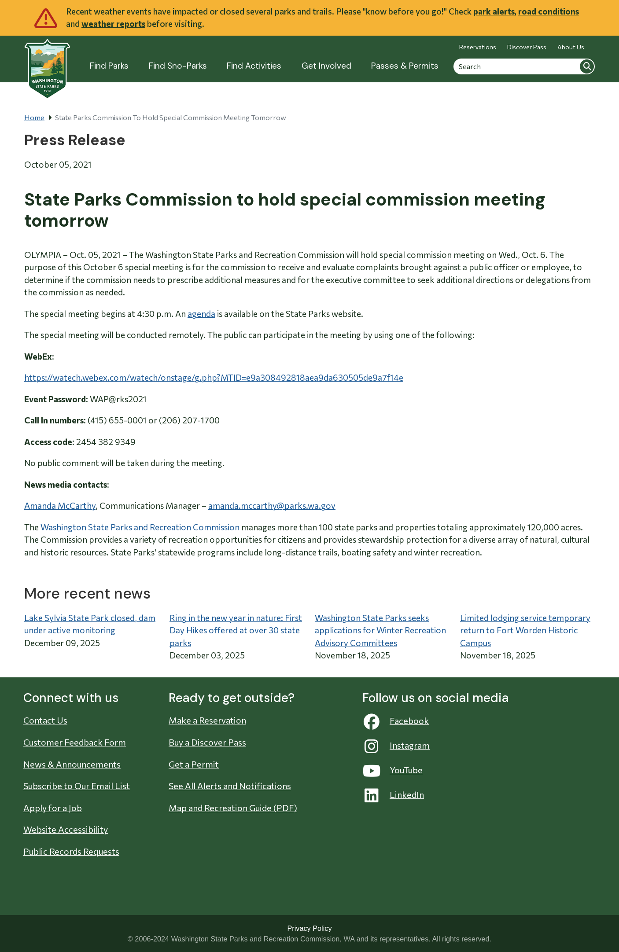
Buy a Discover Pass (207, 742)
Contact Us (45, 720)
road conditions (548, 11)
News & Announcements (72, 764)
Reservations (477, 47)
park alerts (494, 11)
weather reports (113, 23)
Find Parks (109, 65)
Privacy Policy (309, 928)
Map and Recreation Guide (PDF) (233, 807)
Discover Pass (526, 47)
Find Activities (254, 65)
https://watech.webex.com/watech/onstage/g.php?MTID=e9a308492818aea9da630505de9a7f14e (213, 377)
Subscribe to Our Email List (76, 785)
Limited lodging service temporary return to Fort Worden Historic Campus (525, 630)
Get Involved (326, 65)
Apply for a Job (52, 807)
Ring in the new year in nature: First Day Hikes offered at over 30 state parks (235, 630)
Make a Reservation (207, 720)
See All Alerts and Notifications (230, 785)
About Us (570, 47)
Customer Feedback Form (74, 742)
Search (587, 66)
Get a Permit (194, 764)
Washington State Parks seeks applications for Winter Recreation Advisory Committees (380, 630)
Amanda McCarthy (60, 505)
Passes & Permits (404, 65)
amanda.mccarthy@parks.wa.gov (271, 505)
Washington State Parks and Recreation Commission (140, 527)
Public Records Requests (71, 851)
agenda (201, 314)
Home (34, 117)
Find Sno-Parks (178, 65)
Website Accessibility (65, 829)
